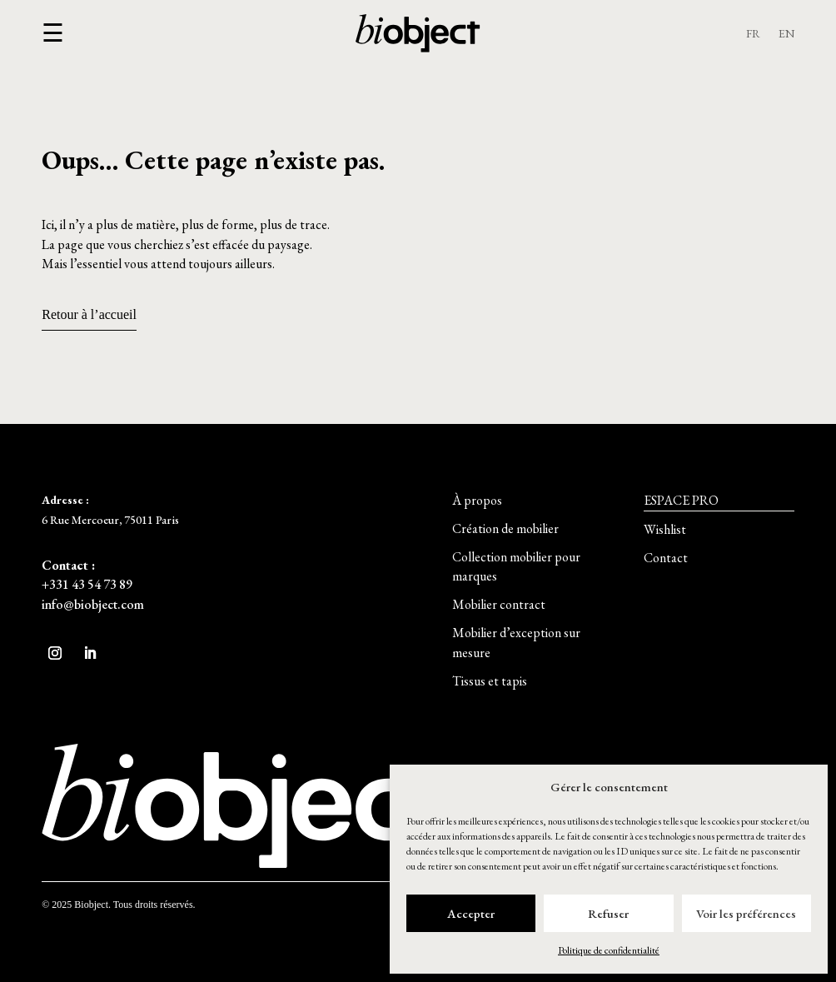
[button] (53, 33)
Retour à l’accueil (89, 314)
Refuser (608, 913)
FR (753, 34)
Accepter (471, 913)
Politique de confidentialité (608, 950)
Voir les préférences (746, 913)
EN (786, 34)
